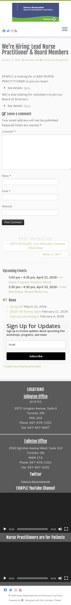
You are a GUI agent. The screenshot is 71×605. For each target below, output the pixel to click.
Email (6, 191)
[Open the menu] (65, 29)
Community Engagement (55, 59)
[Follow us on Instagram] (12, 31)
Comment (9, 131)
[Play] (5, 529)
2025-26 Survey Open (25, 311)
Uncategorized (32, 59)
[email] (36, 344)
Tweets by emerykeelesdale (22, 366)
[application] (35, 513)
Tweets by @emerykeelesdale (35, 481)
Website (7, 206)
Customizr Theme (52, 600)
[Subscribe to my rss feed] (16, 31)
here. (27, 88)
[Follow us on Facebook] (4, 31)
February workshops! (24, 316)
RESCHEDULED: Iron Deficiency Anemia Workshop (35, 245)
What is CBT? (54, 254)
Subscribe (36, 356)
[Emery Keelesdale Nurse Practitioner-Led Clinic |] (35, 12)
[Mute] (60, 529)
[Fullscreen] (66, 529)
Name (6, 176)
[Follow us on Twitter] (9, 31)
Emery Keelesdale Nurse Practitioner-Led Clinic (40, 595)
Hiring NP (16, 306)
